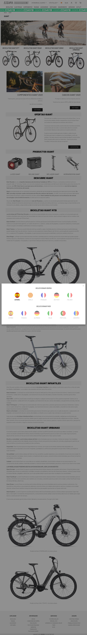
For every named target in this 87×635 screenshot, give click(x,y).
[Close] (83, 286)
